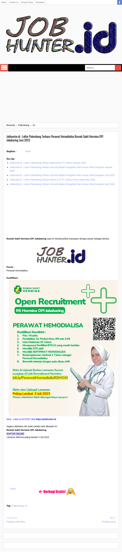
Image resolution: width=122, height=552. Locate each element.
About (3, 2)
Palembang (18, 505)
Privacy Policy (27, 2)
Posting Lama (108, 521)
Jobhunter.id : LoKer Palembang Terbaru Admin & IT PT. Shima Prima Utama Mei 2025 (52, 179)
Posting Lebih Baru (16, 521)
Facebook (119, 2)
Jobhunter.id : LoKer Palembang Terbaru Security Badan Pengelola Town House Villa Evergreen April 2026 (62, 184)
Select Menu (4, 67)
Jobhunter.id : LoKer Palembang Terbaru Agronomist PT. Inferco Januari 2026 (48, 163)
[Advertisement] (61, 97)
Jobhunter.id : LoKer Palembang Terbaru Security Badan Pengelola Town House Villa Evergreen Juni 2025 (62, 175)
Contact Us (13, 2)
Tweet (28, 151)
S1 (26, 505)
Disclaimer (40, 2)
